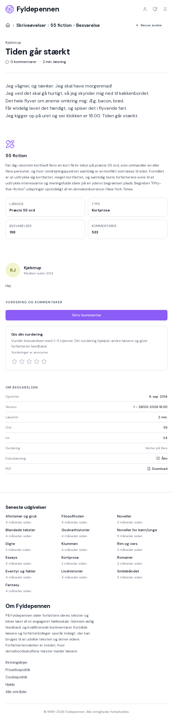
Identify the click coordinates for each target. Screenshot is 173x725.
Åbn (161, 458)
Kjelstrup (13, 42)
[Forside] (8, 25)
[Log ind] (145, 9)
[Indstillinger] (155, 9)
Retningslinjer (17, 662)
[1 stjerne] (14, 361)
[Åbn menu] (165, 9)
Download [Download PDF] (157, 469)
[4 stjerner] (36, 361)
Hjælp (10, 684)
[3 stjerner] (29, 361)
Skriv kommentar (86, 315)
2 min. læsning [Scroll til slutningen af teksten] (54, 62)
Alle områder (16, 691)
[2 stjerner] (22, 361)
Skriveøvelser (31, 25)
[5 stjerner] (44, 361)
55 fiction (61, 25)
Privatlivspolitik (18, 669)
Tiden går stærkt (38, 51)
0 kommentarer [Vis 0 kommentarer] (21, 62)
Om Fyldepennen (28, 606)
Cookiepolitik (16, 677)
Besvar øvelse (148, 25)
